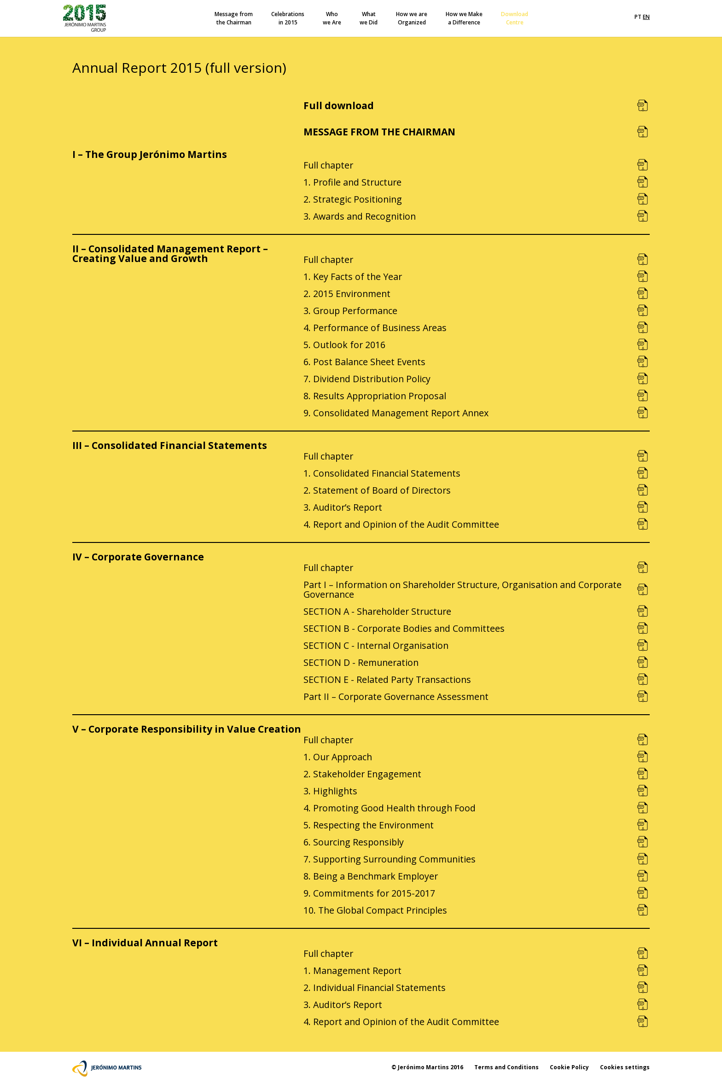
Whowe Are (332, 18)
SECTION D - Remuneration (361, 662)
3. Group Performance (350, 310)
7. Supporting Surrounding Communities (389, 859)
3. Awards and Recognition (359, 216)
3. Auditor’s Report (342, 507)
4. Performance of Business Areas (375, 327)
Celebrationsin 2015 (287, 18)
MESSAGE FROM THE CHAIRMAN (379, 131)
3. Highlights (330, 791)
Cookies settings (625, 1067)
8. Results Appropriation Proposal (374, 396)
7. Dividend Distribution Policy (367, 379)
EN (646, 17)
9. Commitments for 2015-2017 (369, 893)
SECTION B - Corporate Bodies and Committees (404, 628)
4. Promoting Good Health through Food (389, 808)
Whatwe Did (369, 18)
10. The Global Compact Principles (375, 910)
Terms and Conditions (506, 1067)
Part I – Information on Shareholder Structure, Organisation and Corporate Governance (462, 589)
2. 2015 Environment (346, 293)
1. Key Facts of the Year (352, 276)
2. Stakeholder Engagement (362, 774)
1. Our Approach (337, 757)
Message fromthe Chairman (234, 18)
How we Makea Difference (464, 18)
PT (638, 17)
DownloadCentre (514, 18)
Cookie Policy (569, 1067)
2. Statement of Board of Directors (377, 490)
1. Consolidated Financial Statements (381, 473)
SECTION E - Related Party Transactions (387, 679)
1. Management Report (352, 970)
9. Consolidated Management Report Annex (396, 413)
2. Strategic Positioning (352, 199)
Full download (338, 105)
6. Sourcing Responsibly (353, 842)
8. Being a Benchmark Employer (370, 876)
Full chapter (328, 165)
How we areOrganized (411, 18)
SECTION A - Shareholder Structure (377, 611)
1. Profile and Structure (352, 182)
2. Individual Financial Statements (374, 987)
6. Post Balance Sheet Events (364, 362)
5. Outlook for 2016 (344, 344)
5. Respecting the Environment (368, 825)
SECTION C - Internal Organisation (375, 645)
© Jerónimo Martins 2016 (427, 1067)
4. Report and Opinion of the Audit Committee (401, 524)
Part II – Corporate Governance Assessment (396, 696)
